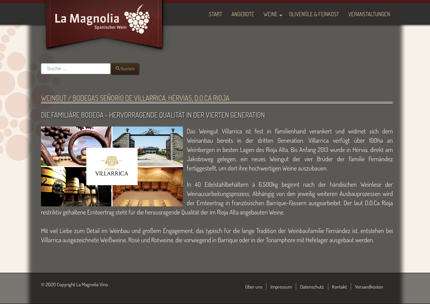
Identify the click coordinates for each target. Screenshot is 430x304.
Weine (271, 14)
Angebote (243, 14)
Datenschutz (312, 287)
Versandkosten (369, 287)
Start (215, 14)
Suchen (125, 68)
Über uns (253, 287)
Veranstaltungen (369, 14)
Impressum (281, 287)
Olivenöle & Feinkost (314, 14)
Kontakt (339, 287)
